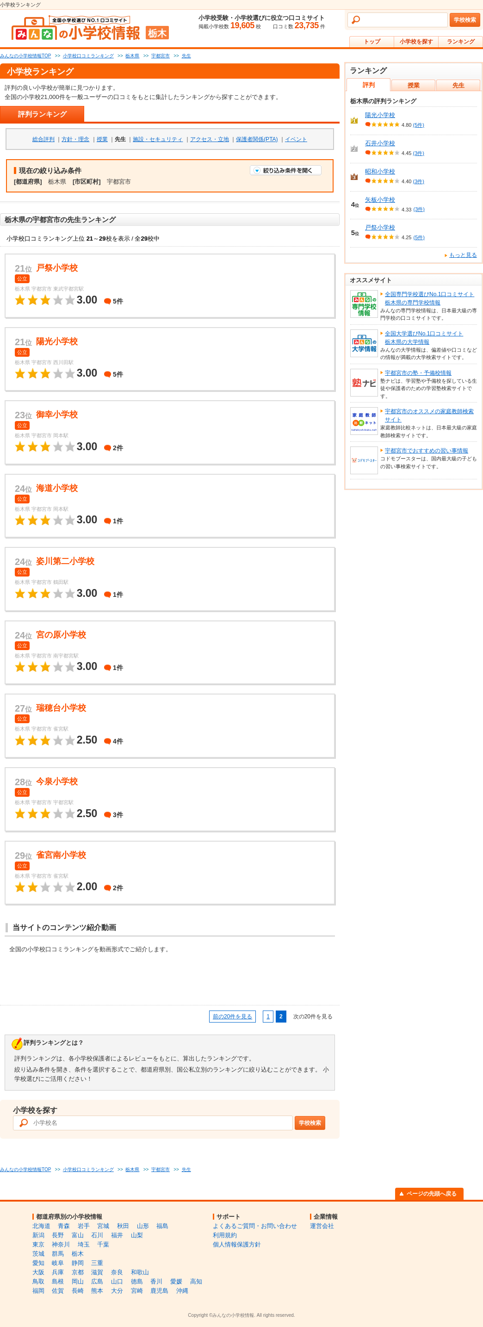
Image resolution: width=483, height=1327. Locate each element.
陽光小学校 (380, 115)
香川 (156, 1281)
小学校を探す (416, 41)
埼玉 (84, 1244)
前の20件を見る (232, 1016)
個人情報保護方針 (237, 1244)
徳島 (137, 1281)
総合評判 (43, 139)
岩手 (84, 1225)
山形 (143, 1225)
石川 (97, 1235)
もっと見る (463, 255)
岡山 (78, 1281)
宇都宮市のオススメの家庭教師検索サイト (429, 415)
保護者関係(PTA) (257, 139)
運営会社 (322, 1225)
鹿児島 (159, 1290)
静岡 (78, 1262)
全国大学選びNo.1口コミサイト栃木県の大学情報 (424, 337)
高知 (196, 1281)
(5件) (418, 125)
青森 (64, 1225)
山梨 (137, 1235)
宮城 (103, 1225)
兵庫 (58, 1272)
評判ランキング (42, 114)
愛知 (38, 1262)
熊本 (97, 1290)
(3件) (418, 153)
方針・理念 (75, 139)
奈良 (117, 1272)
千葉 (103, 1244)
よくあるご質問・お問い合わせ (255, 1225)
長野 (58, 1235)
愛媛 (176, 1281)
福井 (117, 1235)
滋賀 (97, 1272)
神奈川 (61, 1244)
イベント (296, 139)
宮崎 (137, 1290)
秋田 (123, 1225)
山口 (117, 1281)
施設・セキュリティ (158, 139)
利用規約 (225, 1235)
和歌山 (140, 1272)
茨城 (38, 1253)
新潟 (38, 1235)
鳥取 (38, 1281)
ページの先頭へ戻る (432, 1194)
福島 (162, 1225)
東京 (38, 1244)
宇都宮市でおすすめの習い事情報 (426, 450)
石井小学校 (380, 143)
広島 (97, 1281)
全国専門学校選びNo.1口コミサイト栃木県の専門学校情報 (429, 298)
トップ (372, 41)
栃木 (78, 1253)
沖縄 (182, 1290)
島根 (58, 1281)
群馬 (58, 1253)
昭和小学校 (380, 171)
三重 (97, 1262)
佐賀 (58, 1290)
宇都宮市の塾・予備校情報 (418, 373)
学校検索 (465, 20)
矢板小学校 (380, 199)
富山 (78, 1235)
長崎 (78, 1290)
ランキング (461, 41)
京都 (78, 1272)
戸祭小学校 (380, 227)
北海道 (41, 1225)
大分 (117, 1290)
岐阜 (58, 1262)
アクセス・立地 (209, 139)
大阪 (38, 1272)
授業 (102, 139)
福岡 (38, 1290)
